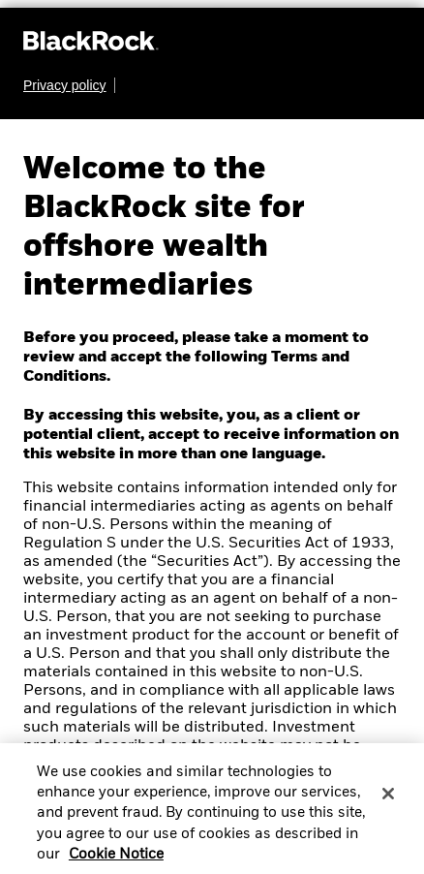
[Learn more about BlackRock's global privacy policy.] (69, 85)
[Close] (388, 800)
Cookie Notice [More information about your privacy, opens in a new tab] (116, 861)
